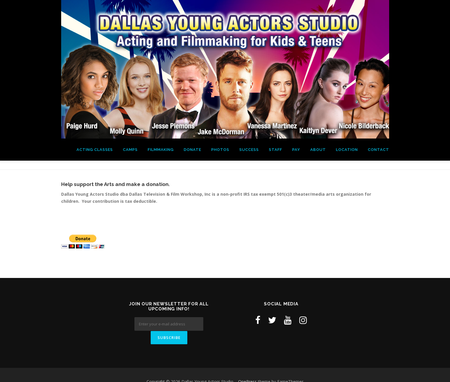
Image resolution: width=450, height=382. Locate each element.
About (318, 149)
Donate (192, 149)
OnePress (247, 368)
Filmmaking (161, 149)
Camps (130, 149)
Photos (220, 149)
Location (347, 149)
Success (249, 149)
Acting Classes (95, 149)
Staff (275, 149)
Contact (378, 149)
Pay (296, 149)
